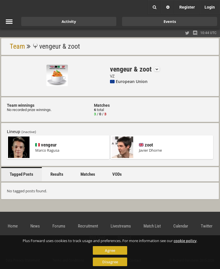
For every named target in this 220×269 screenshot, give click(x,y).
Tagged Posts (21, 174)
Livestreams (121, 226)
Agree (110, 250)
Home (13, 226)
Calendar (180, 226)
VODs (117, 174)
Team (17, 46)
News (35, 226)
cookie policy (185, 240)
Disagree (110, 261)
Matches (87, 174)
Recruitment (88, 226)
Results (56, 174)
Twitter (207, 226)
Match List (152, 226)
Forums (58, 226)
